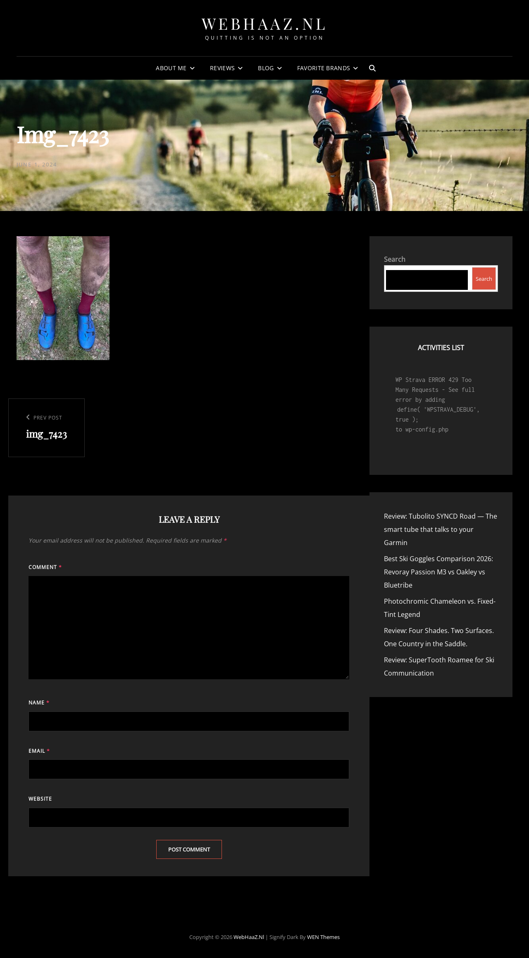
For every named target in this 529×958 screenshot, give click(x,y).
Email (39, 750)
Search (394, 259)
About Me (171, 68)
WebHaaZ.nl (265, 23)
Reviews (222, 68)
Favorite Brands (323, 68)
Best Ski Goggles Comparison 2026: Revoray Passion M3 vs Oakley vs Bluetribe (438, 572)
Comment (45, 567)
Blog (266, 68)
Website (40, 798)
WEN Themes (323, 937)
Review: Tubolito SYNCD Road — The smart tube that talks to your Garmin (440, 529)
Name (39, 702)
